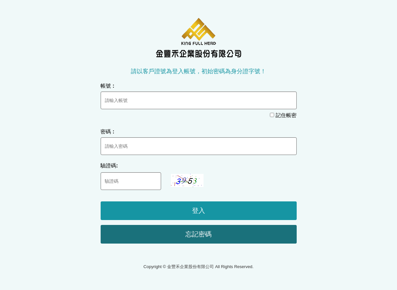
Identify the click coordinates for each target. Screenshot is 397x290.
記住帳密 (283, 115)
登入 (198, 210)
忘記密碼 (199, 234)
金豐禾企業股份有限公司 (198, 38)
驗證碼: (109, 165)
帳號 (108, 86)
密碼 (108, 131)
